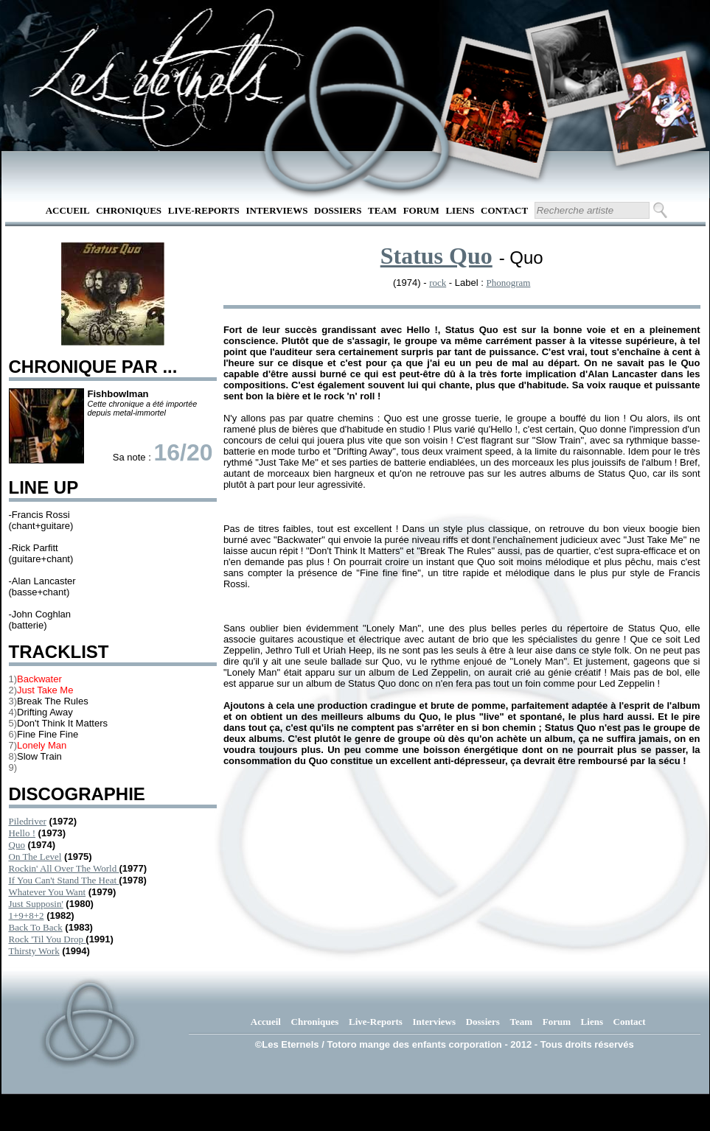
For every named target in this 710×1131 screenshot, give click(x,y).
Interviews (276, 210)
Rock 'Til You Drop (47, 939)
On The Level (35, 856)
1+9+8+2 (26, 915)
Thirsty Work (34, 950)
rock (437, 282)
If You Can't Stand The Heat (64, 880)
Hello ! (22, 832)
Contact (504, 210)
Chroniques (128, 210)
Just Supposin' (36, 903)
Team (382, 210)
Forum (421, 210)
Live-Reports (204, 210)
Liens (459, 210)
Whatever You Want (47, 891)
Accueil (68, 210)
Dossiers (337, 210)
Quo (17, 844)
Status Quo (436, 255)
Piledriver (27, 821)
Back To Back (36, 927)
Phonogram (508, 282)
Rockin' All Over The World (64, 868)
